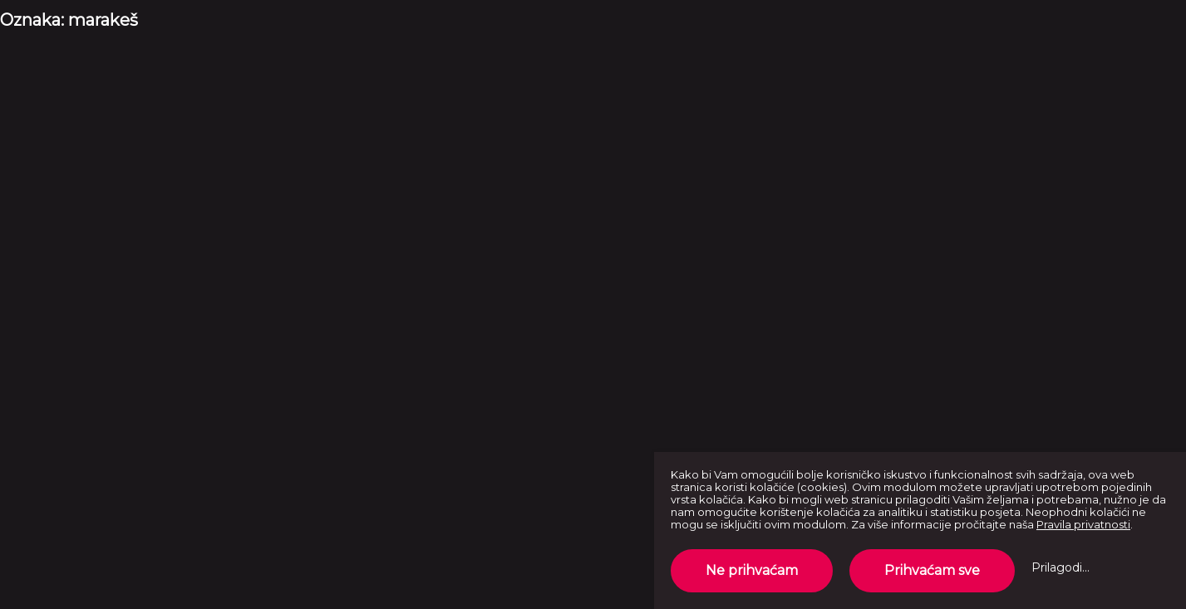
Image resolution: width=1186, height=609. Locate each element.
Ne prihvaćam (752, 570)
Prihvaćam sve (932, 570)
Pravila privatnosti (1083, 524)
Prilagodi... (1060, 567)
